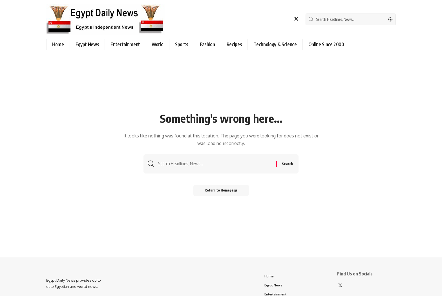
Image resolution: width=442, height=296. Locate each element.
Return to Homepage (221, 190)
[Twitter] (296, 19)
